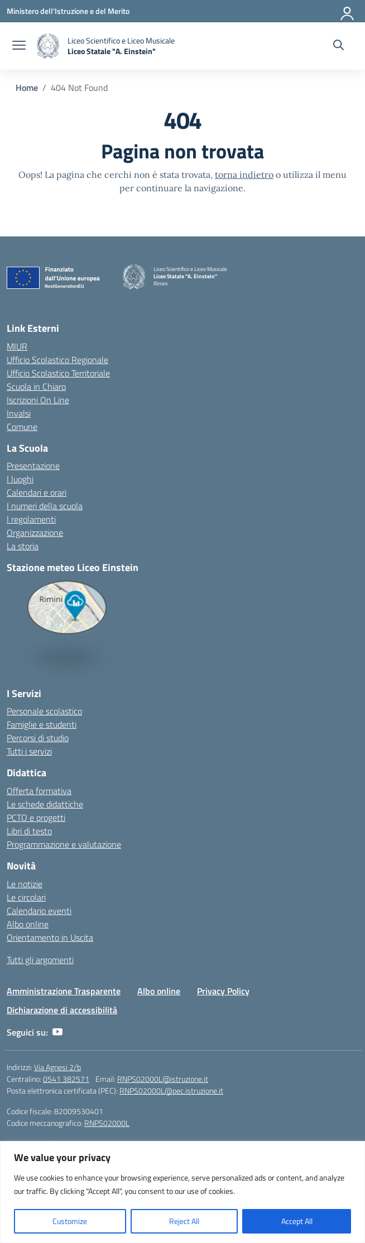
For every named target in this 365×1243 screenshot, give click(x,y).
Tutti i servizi (29, 751)
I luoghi (20, 479)
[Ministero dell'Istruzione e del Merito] (68, 11)
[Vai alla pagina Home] (27, 87)
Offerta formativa (39, 790)
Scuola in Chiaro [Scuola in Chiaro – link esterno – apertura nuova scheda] (36, 386)
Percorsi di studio (38, 737)
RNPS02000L (106, 1123)
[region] (182, 1192)
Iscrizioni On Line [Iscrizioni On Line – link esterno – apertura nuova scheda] (38, 400)
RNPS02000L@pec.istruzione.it (171, 1090)
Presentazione (33, 465)
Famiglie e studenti (41, 724)
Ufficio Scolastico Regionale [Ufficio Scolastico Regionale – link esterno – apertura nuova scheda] (57, 359)
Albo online (28, 924)
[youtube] (57, 1032)
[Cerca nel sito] (338, 46)
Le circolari (26, 897)
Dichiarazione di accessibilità (62, 1010)
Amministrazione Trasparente (64, 991)
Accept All (297, 1221)
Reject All (184, 1221)
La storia (23, 546)
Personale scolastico (44, 711)
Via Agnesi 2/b (57, 1067)
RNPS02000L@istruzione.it (162, 1079)
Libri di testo (29, 831)
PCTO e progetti (36, 817)
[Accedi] (347, 11)
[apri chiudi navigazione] (19, 46)
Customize (69, 1221)
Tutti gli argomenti (40, 959)
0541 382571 (66, 1079)
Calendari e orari (36, 492)
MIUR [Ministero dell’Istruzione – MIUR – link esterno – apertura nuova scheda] (17, 346)
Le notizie (24, 884)
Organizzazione (35, 532)
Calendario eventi (39, 910)
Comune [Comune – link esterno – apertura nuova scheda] (22, 426)
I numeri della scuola (45, 505)
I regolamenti (31, 519)
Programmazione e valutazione (64, 844)
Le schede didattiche (45, 804)
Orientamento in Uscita (50, 937)
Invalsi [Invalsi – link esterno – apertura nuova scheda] (19, 413)
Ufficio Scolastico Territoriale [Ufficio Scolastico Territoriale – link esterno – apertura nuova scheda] (58, 373)
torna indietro (244, 174)
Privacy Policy (223, 991)
